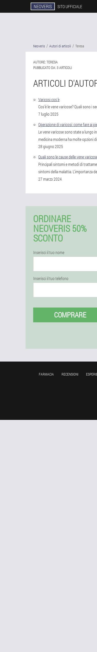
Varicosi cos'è (48, 99)
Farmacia (46, 374)
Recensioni (70, 374)
